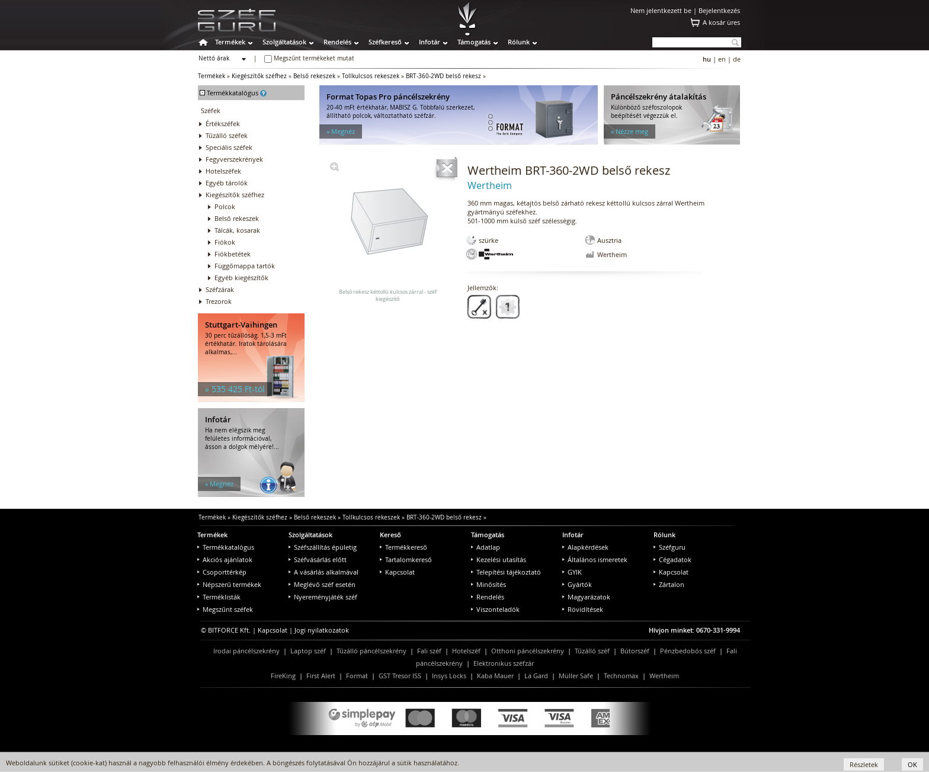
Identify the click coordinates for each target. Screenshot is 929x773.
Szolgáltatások (284, 41)
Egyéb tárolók (227, 182)
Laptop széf (308, 650)
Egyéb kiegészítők (241, 277)
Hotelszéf (466, 650)
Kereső (390, 534)
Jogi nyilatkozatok (321, 630)
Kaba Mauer (495, 675)
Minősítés (488, 584)
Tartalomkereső (406, 559)
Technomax (621, 675)
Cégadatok (672, 559)
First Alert (320, 675)
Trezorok (219, 301)
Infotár (429, 41)
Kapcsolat (397, 571)
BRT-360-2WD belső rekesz (443, 76)
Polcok (224, 206)
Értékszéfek (223, 123)
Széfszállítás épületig (323, 547)
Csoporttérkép (221, 571)
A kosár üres (721, 22)
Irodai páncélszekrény (246, 650)
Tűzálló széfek (227, 135)
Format (357, 675)
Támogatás (474, 41)
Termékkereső (403, 547)
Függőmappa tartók (244, 265)
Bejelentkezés (719, 10)
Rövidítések (582, 609)
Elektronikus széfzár (503, 663)
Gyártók (577, 584)
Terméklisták (219, 596)
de (737, 58)
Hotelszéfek (223, 170)
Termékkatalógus (225, 547)
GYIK (572, 571)
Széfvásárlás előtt (318, 559)
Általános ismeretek (594, 559)
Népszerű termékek (229, 584)
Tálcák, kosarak (237, 230)
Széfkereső (385, 41)
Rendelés (337, 41)
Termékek (230, 41)
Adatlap (485, 547)
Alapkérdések (585, 547)
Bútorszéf (634, 650)
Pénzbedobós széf (688, 650)
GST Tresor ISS (400, 675)
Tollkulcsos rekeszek (370, 76)
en (722, 58)
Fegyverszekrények (234, 159)
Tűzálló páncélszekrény (371, 650)
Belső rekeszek (314, 76)
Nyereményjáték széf (323, 596)
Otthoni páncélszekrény (527, 650)
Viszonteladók (495, 609)
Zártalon (668, 584)
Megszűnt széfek (225, 609)
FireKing (283, 675)
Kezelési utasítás (498, 559)
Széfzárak (220, 289)
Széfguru (669, 547)
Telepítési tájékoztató (506, 571)
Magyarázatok (586, 596)
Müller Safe (576, 675)
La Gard (536, 675)
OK (912, 764)
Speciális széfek (229, 147)
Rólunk (519, 41)
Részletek (864, 764)
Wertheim (664, 675)
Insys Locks (449, 675)
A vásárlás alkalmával (323, 571)
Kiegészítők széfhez (259, 76)
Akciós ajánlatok (224, 559)
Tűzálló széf (592, 650)
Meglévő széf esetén (322, 584)
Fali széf (429, 650)
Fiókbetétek (232, 253)
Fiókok (224, 242)
